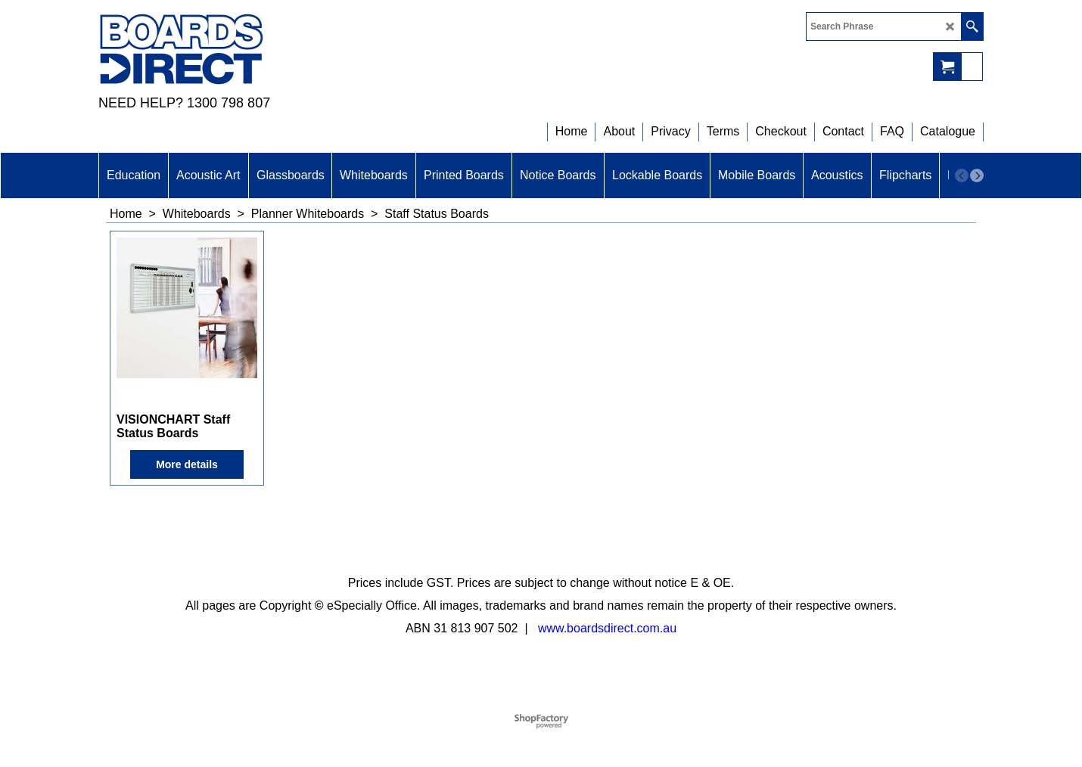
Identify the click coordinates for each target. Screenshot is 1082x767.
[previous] (962, 175)
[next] (977, 175)
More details (187, 464)
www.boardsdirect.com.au (607, 628)
